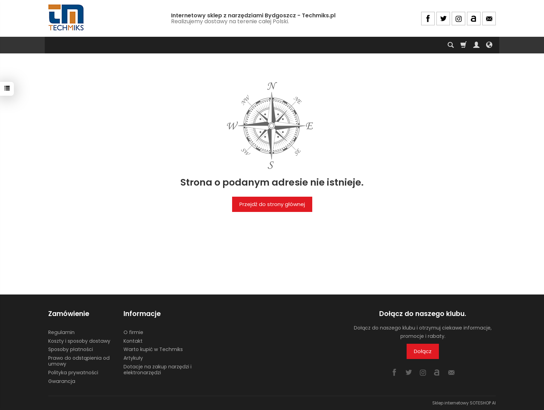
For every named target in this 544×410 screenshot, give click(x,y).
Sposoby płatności (70, 349)
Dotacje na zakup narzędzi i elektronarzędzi (158, 369)
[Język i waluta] (489, 45)
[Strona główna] (66, 17)
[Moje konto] (476, 45)
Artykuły (133, 358)
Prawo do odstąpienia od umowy (79, 361)
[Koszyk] (463, 45)
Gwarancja (61, 381)
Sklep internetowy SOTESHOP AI (464, 403)
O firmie (133, 332)
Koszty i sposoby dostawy (79, 341)
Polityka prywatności (73, 372)
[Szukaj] (450, 45)
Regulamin (61, 332)
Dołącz (423, 351)
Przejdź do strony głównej (272, 204)
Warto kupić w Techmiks (153, 349)
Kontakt (133, 341)
